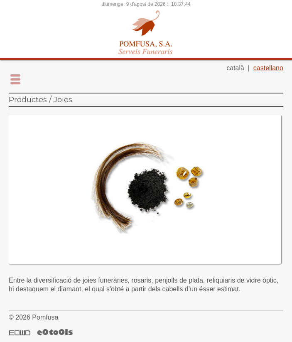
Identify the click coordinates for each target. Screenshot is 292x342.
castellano (268, 67)
